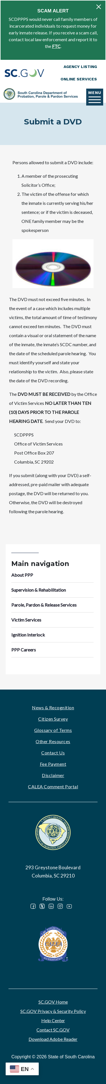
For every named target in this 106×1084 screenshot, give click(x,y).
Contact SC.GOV (53, 1029)
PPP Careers (23, 649)
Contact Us (53, 752)
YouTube (69, 906)
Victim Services (26, 619)
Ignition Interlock (28, 634)
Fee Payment (53, 764)
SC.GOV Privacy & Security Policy (53, 1011)
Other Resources (53, 741)
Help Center (53, 1020)
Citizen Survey (53, 718)
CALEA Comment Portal (53, 786)
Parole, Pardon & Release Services (44, 604)
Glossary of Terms (53, 730)
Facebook (33, 906)
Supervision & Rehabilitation (38, 590)
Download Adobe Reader (53, 1039)
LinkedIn (51, 906)
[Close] (98, 6)
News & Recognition (53, 707)
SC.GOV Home (53, 1001)
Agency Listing (80, 66)
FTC (56, 46)
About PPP (22, 575)
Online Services (78, 79)
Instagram (60, 906)
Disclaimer (53, 775)
